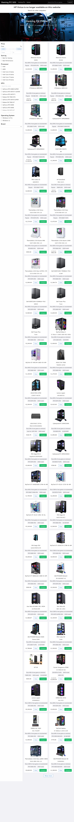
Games (29, 2)
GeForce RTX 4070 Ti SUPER (11, 91)
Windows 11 (6, 120)
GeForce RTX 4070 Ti (9, 94)
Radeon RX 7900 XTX (9, 97)
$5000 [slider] (19, 49)
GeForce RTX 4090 (8, 107)
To (21, 46)
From (2, 46)
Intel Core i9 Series (8, 80)
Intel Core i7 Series (8, 77)
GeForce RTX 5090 (8, 105)
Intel (4, 66)
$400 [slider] (3, 49)
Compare (43, 69)
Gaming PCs (21, 2)
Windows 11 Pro (7, 118)
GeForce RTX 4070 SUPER (11, 99)
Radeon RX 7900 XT (9, 102)
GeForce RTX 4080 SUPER (11, 89)
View (35, 69)
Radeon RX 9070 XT (9, 110)
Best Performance (8, 61)
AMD (4, 69)
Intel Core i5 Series (8, 74)
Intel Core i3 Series (8, 72)
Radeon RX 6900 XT (9, 113)
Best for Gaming (7, 58)
